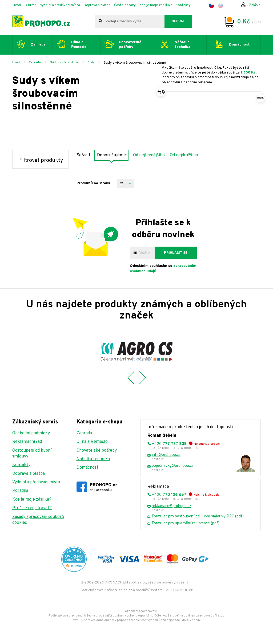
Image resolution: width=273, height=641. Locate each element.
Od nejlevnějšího (149, 155)
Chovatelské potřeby (97, 450)
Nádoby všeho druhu (64, 62)
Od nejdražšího (184, 155)
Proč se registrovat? (32, 508)
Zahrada (35, 62)
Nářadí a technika (93, 459)
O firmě (30, 5)
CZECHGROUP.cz (178, 590)
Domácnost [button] (239, 44)
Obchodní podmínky (31, 433)
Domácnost (87, 467)
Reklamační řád (27, 441)
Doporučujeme (111, 155)
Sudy (91, 62)
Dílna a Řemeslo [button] (79, 44)
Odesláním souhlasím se (163, 268)
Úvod (17, 5)
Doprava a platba (97, 5)
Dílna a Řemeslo (92, 441)
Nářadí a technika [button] (182, 44)
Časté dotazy (125, 5)
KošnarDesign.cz (118, 590)
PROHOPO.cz (104, 487)
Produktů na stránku (95, 183)
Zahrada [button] (38, 44)
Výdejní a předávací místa (60, 5)
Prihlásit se (175, 253)
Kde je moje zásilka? (155, 5)
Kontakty (183, 5)
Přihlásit (253, 5)
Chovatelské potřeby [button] (130, 44)
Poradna (20, 490)
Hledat (178, 21)
